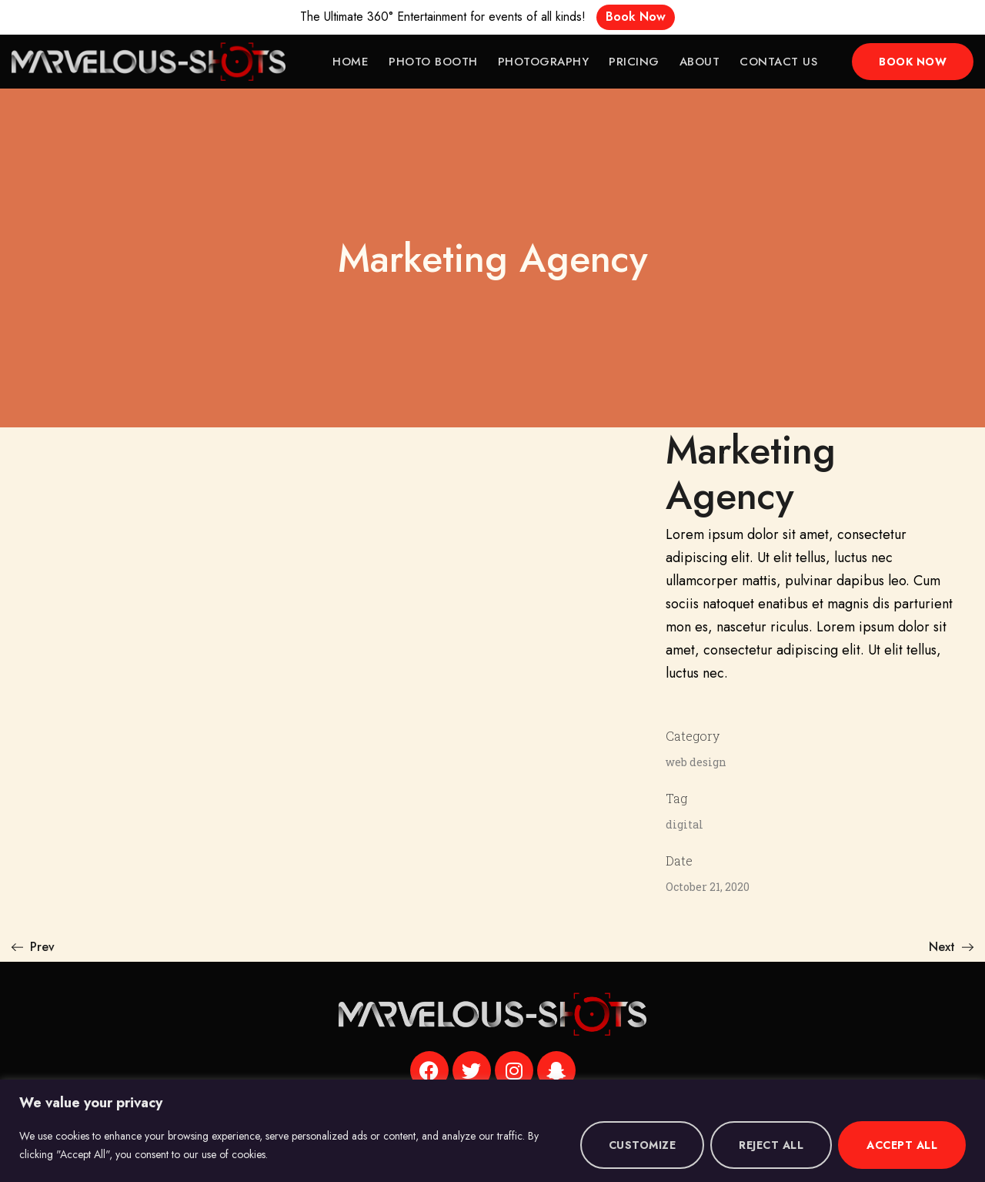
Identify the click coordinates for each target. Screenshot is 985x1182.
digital (684, 824)
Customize (642, 1145)
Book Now (636, 16)
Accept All (901, 1145)
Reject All (771, 1145)
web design (696, 762)
